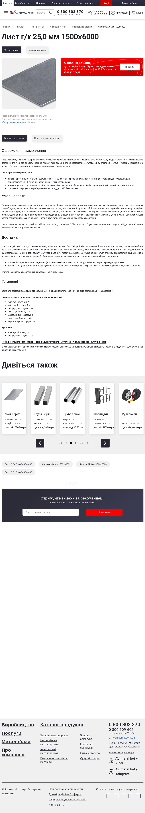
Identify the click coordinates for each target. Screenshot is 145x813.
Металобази (16, 741)
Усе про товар (11, 50)
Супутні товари (90, 758)
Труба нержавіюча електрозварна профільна (43, 414)
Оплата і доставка (62, 3)
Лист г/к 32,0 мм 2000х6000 (18, 472)
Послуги (40, 3)
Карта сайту (56, 804)
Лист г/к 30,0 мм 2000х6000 (18, 464)
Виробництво (22, 3)
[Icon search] (51, 13)
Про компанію (13, 752)
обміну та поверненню (13, 122)
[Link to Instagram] (116, 796)
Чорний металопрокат (54, 735)
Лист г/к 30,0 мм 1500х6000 (55, 464)
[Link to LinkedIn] (131, 796)
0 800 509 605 (121, 729)
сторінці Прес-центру (29, 227)
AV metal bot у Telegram (123, 771)
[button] (40, 443)
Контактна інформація (121, 752)
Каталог (7, 3)
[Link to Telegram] (123, 796)
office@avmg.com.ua (122, 737)
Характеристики (37, 50)
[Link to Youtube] (138, 796)
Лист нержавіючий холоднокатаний (14, 414)
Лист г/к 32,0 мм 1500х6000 (93, 464)
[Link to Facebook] (108, 796)
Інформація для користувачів (67, 799)
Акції (106, 3)
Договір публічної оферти (65, 794)
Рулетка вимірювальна (131, 414)
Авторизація (122, 12)
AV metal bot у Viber (123, 760)
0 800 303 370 (70, 12)
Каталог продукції (61, 724)
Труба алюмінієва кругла (72, 414)
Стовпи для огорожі (102, 414)
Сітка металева (90, 753)
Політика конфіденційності (66, 789)
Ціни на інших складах (46, 138)
